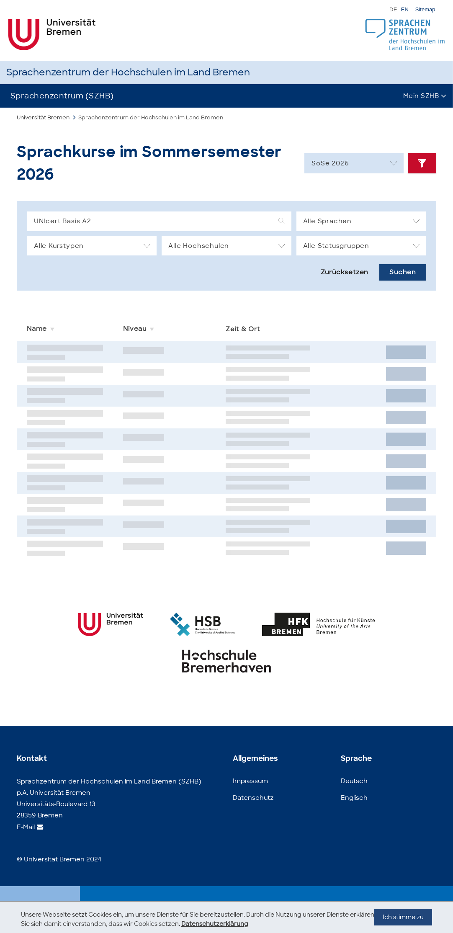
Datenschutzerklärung (214, 924)
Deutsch (354, 781)
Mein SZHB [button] (421, 96)
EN (405, 9)
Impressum (250, 781)
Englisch (354, 798)
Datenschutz (253, 798)
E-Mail (26, 827)
